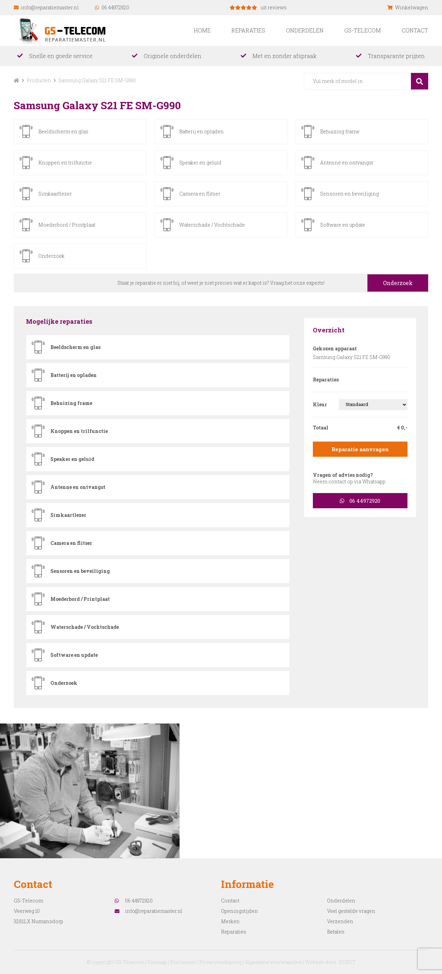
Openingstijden (239, 910)
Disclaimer (182, 961)
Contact (415, 30)
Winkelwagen (407, 7)
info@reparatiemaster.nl (46, 7)
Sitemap (156, 961)
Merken (230, 921)
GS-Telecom (362, 30)
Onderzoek (397, 282)
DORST (347, 961)
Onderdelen (305, 30)
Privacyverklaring (220, 961)
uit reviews (258, 7)
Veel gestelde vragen (351, 910)
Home (202, 30)
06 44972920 (112, 7)
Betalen (336, 931)
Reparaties (248, 30)
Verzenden (340, 921)
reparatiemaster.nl (64, 30)
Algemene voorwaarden (274, 961)
